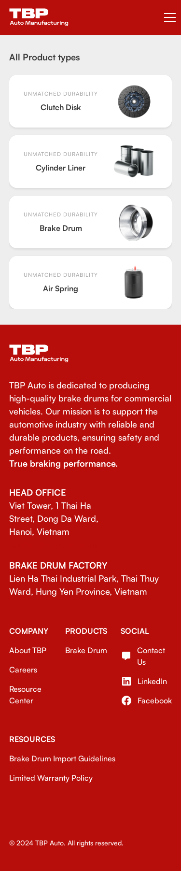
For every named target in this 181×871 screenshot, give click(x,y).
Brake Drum (86, 650)
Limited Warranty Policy (51, 778)
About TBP (27, 650)
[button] (168, 17)
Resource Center (25, 694)
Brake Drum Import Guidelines (62, 758)
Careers (23, 669)
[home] (39, 17)
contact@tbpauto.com (53, 544)
